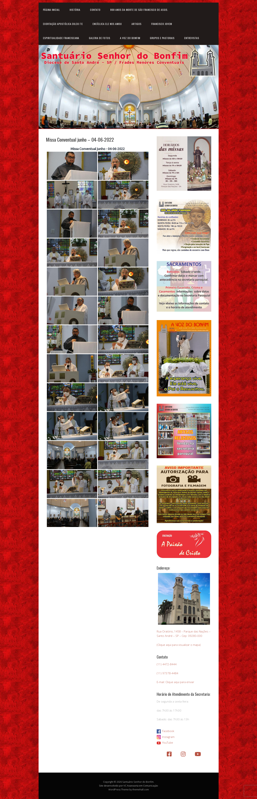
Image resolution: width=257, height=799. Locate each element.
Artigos (136, 24)
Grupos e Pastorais (162, 38)
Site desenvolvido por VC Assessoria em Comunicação (128, 785)
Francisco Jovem (161, 24)
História (75, 10)
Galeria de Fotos (99, 38)
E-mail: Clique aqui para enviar (175, 682)
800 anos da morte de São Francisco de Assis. (139, 10)
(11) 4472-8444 (167, 664)
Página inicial (51, 10)
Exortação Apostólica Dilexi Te (63, 24)
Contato (95, 10)
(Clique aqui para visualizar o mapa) (179, 645)
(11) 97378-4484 (167, 673)
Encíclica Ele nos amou (107, 24)
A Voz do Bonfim (130, 38)
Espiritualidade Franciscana (61, 38)
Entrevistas (191, 38)
